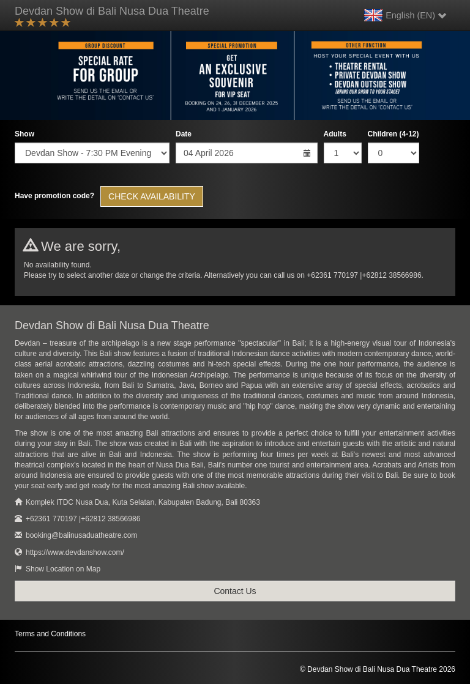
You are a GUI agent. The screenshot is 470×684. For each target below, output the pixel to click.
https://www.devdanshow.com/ (75, 552)
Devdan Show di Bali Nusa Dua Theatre (112, 17)
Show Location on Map (63, 569)
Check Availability (151, 196)
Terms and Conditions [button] (50, 634)
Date (184, 134)
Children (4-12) (393, 134)
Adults (335, 134)
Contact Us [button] (235, 591)
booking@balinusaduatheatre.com (81, 535)
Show (24, 134)
